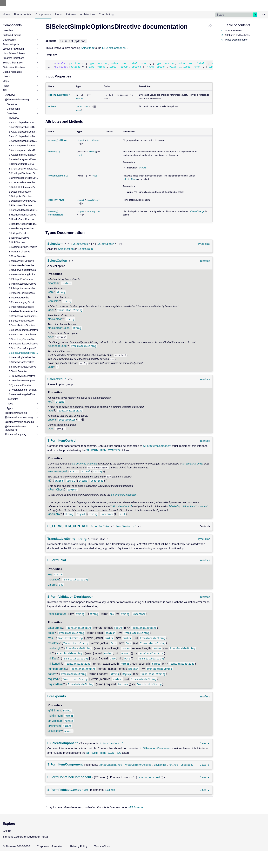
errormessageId (57, 471)
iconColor (53, 301)
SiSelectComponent (114, 48)
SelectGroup (85, 248)
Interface (204, 260)
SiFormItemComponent (157, 445)
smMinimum (55, 720)
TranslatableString (61, 538)
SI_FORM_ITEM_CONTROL (103, 450)
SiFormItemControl (61, 440)
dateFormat (55, 627)
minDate (53, 658)
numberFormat (57, 668)
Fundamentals (22, 14)
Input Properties (233, 30)
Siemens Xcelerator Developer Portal (25, 836)
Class (202, 743)
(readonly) (57, 140)
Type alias (204, 243)
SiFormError (56, 560)
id (49, 480)
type (50, 337)
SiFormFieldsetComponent (67, 789)
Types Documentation (236, 39)
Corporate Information (50, 846)
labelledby (174, 506)
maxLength (54, 648)
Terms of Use (102, 846)
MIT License (136, 807)
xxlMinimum (55, 731)
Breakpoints (56, 696)
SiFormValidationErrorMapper (70, 596)
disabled (53, 283)
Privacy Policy (78, 846)
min (50, 653)
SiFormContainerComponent (69, 777)
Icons (58, 14)
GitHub (7, 830)
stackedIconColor (58, 327)
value (51, 366)
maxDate (53, 643)
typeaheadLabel (57, 345)
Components (43, 14)
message (53, 579)
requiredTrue (55, 684)
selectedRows (130, 179)
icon (50, 292)
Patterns (71, 14)
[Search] (234, 14)
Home (6, 14)
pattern (52, 673)
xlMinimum (54, 725)
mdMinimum (55, 715)
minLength (54, 663)
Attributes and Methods (237, 35)
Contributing (106, 14)
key (50, 401)
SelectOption (66, 248)
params (52, 584)
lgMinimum (54, 710)
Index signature (57, 613)
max (50, 638)
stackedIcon (55, 319)
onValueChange (197, 211)
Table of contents (237, 25)
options (52, 419)
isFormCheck (56, 489)
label (51, 310)
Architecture (87, 14)
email (51, 632)
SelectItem (87, 48)
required (53, 679)
